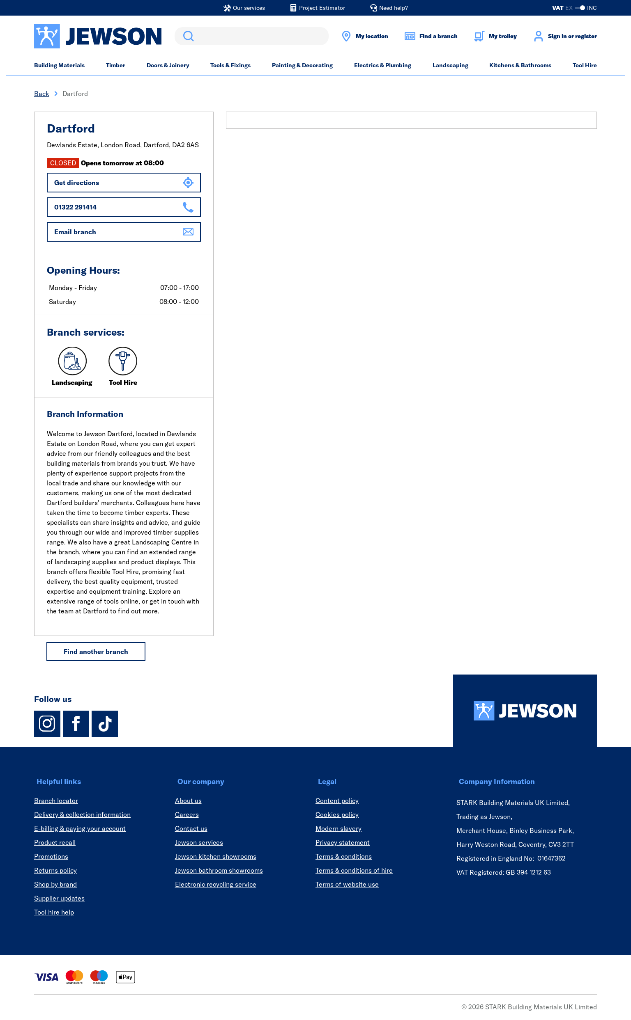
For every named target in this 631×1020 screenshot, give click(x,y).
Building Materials (59, 65)
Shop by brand (55, 884)
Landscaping (450, 65)
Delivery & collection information (82, 814)
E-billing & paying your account (80, 828)
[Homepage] (525, 710)
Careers (187, 814)
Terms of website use (347, 884)
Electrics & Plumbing (382, 65)
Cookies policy (337, 814)
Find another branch (96, 651)
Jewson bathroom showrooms (219, 870)
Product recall (55, 842)
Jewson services (199, 842)
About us (188, 800)
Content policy (337, 800)
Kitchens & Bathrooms (520, 65)
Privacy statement (343, 842)
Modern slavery (339, 828)
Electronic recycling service (215, 884)
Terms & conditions (344, 856)
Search (187, 36)
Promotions (51, 856)
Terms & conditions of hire (354, 870)
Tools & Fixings (230, 65)
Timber (115, 65)
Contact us (191, 828)
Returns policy (55, 870)
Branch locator (56, 800)
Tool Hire (585, 65)
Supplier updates (59, 898)
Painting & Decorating (302, 65)
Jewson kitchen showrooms (215, 856)
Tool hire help (54, 912)
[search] (252, 36)
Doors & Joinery (168, 65)
